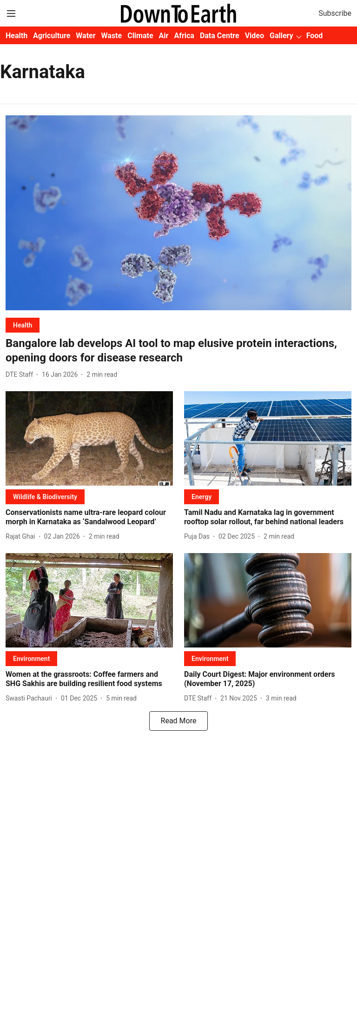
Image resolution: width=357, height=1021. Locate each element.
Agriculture (51, 35)
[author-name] (21, 375)
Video (254, 35)
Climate (140, 35)
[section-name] (23, 324)
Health (16, 35)
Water (85, 35)
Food (314, 35)
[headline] (178, 350)
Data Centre (219, 35)
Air (164, 35)
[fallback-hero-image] (178, 212)
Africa (184, 35)
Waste (111, 35)
